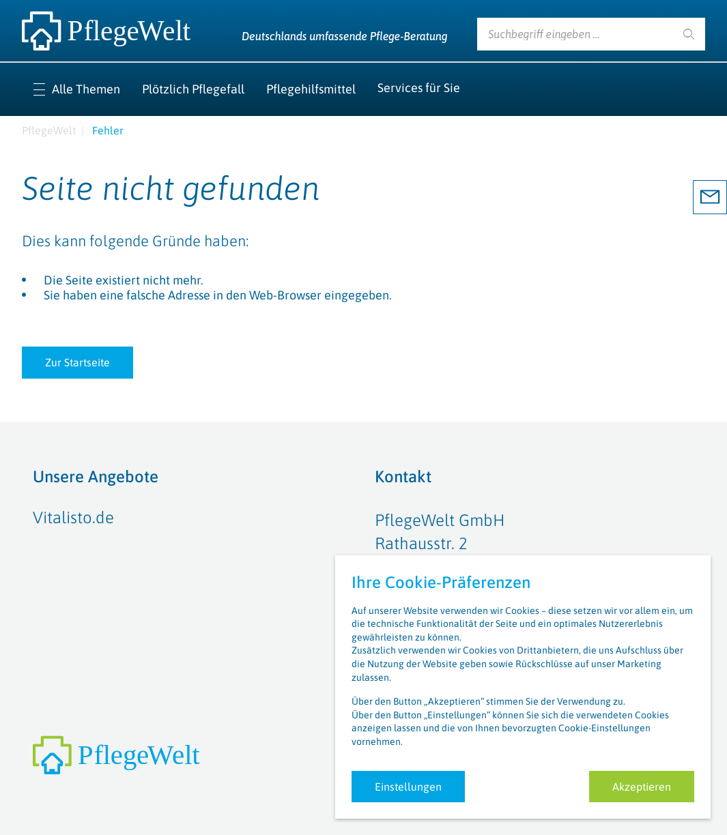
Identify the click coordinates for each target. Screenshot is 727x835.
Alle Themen (86, 89)
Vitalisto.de (73, 517)
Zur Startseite (77, 362)
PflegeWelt (49, 130)
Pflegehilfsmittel (311, 89)
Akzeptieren (641, 786)
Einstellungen (408, 786)
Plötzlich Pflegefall (193, 89)
